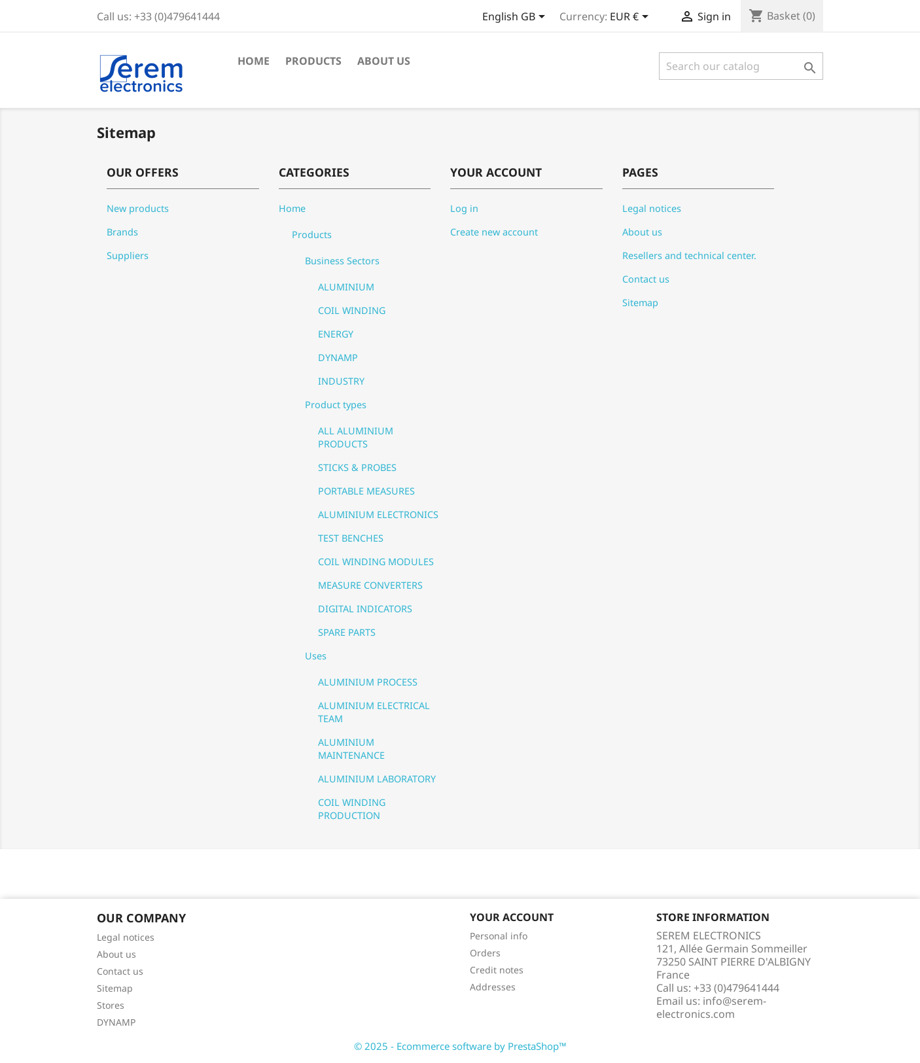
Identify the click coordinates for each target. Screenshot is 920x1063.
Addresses (493, 987)
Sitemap (640, 302)
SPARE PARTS (347, 632)
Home (254, 61)
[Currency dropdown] (631, 18)
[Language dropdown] (516, 18)
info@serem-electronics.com (711, 1007)
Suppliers (128, 255)
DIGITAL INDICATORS (365, 608)
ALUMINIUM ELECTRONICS (378, 514)
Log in (464, 208)
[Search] (741, 66)
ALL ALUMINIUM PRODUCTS (355, 437)
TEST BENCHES (350, 538)
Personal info (498, 936)
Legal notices (651, 208)
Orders (485, 953)
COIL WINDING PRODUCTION (351, 809)
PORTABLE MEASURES (366, 491)
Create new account (494, 232)
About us (383, 61)
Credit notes (496, 970)
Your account (512, 917)
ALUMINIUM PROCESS (367, 682)
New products (138, 208)
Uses (316, 656)
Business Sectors (342, 260)
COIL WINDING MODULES (376, 561)
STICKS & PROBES (357, 467)
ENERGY (335, 334)
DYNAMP (338, 357)
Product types (335, 404)
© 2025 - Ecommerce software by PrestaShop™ (460, 1046)
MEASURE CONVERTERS (370, 585)
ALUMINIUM (346, 287)
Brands (122, 232)
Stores (110, 1005)
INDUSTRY (341, 381)
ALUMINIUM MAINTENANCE (351, 748)
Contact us (645, 279)
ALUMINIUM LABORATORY (377, 779)
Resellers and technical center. (689, 255)
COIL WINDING (351, 310)
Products (313, 61)
